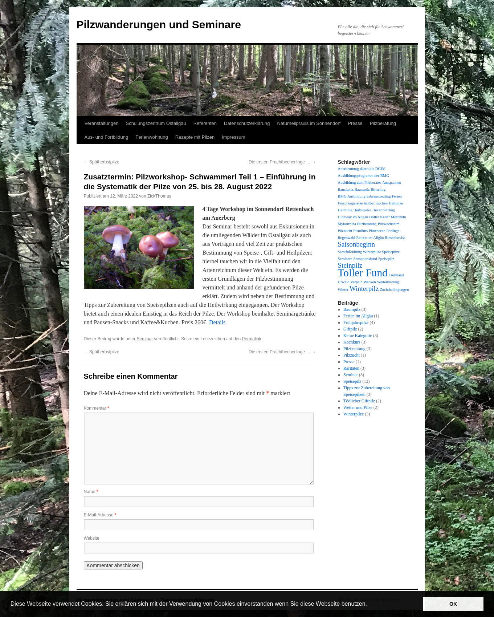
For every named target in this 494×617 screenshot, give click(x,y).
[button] (369, 605)
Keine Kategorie (357, 335)
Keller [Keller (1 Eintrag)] (385, 217)
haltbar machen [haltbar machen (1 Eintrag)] (376, 203)
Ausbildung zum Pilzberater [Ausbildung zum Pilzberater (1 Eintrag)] (359, 182)
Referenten (205, 123)
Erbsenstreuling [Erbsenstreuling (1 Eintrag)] (379, 196)
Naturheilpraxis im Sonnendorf (308, 123)
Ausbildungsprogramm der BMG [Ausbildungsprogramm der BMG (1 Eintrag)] (363, 176)
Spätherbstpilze (101, 162)
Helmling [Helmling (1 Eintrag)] (345, 210)
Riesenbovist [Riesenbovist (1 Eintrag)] (395, 238)
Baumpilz (351, 309)
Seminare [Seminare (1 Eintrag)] (345, 259)
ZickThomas (159, 196)
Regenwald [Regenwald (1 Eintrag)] (346, 238)
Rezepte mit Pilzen (195, 137)
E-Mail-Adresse (100, 514)
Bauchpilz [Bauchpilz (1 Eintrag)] (346, 189)
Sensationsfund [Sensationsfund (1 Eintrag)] (365, 259)
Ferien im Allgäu (358, 315)
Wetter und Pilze (357, 407)
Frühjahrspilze (355, 322)
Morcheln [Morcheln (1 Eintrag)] (398, 217)
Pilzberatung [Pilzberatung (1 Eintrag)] (367, 224)
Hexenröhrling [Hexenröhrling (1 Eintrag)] (383, 210)
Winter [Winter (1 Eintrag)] (343, 290)
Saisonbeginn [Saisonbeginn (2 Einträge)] (356, 244)
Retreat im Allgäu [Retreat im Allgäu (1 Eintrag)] (370, 238)
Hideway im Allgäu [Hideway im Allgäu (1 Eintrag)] (353, 217)
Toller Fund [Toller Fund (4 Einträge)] (363, 273)
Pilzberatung (383, 123)
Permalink (251, 338)
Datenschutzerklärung (247, 123)
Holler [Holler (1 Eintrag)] (374, 217)
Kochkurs (351, 342)
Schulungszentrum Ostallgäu (156, 123)
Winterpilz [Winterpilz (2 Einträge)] (364, 288)
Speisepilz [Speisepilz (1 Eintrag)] (386, 259)
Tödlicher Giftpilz (359, 400)
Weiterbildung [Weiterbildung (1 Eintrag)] (388, 282)
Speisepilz (352, 381)
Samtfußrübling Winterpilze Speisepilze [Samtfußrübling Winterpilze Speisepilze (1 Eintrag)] (369, 252)
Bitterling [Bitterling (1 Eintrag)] (378, 189)
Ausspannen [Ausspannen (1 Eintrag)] (391, 182)
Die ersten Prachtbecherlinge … (282, 162)
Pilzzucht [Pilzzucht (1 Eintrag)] (345, 231)
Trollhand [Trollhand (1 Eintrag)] (396, 275)
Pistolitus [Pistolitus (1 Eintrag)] (360, 231)
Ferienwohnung (151, 137)
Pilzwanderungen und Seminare (159, 25)
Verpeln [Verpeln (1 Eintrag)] (356, 282)
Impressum (233, 137)
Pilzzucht (351, 355)
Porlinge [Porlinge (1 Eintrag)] (392, 231)
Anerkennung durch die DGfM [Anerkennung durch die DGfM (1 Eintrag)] (362, 169)
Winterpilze (353, 414)
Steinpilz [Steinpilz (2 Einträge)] (350, 265)
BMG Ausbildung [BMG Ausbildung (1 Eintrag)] (352, 196)
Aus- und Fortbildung (106, 137)
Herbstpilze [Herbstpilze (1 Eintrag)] (362, 210)
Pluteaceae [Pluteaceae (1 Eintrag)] (377, 231)
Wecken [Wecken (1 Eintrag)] (370, 282)
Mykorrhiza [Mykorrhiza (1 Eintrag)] (347, 224)
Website (91, 538)
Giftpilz (350, 329)
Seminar (145, 338)
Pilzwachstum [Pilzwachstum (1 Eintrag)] (389, 224)
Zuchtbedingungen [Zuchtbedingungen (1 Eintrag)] (394, 290)
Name (91, 491)
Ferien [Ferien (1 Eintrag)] (396, 196)
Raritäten (351, 368)
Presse (355, 123)
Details (217, 322)
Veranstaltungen (102, 123)
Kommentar (96, 408)
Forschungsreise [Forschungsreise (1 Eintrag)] (350, 203)
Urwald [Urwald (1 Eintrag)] (344, 282)
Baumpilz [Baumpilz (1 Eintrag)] (362, 189)
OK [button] (453, 604)
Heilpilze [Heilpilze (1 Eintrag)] (396, 203)
